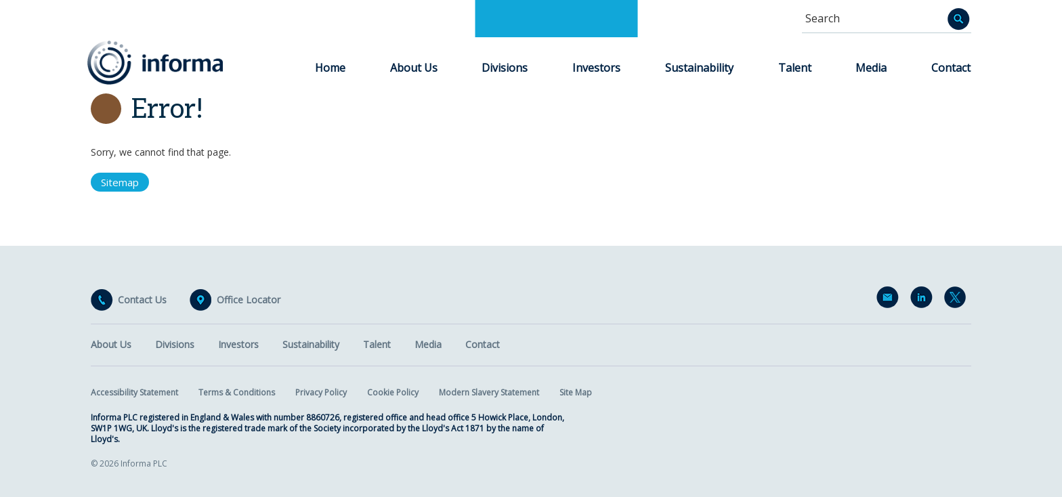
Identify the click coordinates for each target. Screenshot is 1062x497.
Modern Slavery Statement (489, 392)
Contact (951, 67)
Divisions (505, 67)
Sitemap (120, 182)
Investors (596, 67)
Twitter (957, 300)
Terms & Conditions (236, 392)
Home (330, 67)
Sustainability (699, 67)
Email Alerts (890, 300)
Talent (794, 67)
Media (871, 67)
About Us (414, 67)
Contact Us (142, 300)
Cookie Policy (393, 392)
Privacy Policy (321, 392)
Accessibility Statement (134, 392)
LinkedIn (923, 300)
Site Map (575, 392)
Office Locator (248, 300)
